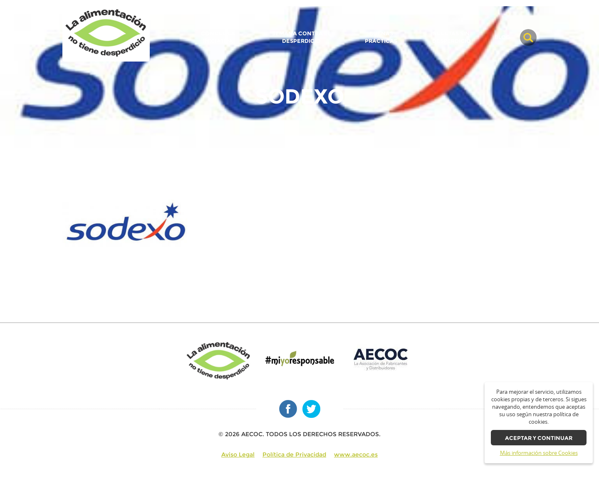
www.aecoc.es (356, 454)
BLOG (502, 37)
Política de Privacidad (294, 454)
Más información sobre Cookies (539, 453)
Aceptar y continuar (538, 438)
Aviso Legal (238, 454)
